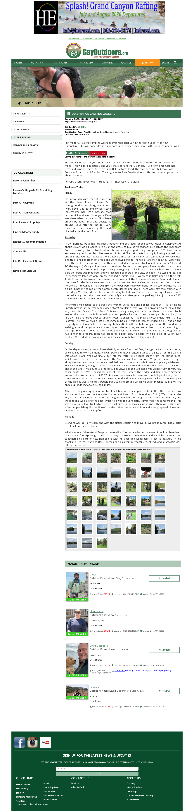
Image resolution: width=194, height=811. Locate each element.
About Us (126, 62)
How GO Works (50, 799)
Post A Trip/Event (23, 202)
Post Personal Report (53, 795)
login (165, 62)
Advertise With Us (79, 787)
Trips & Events (21, 113)
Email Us (75, 783)
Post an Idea (49, 791)
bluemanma (96, 611)
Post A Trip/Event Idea (26, 212)
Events (18, 62)
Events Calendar (23, 784)
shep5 (82, 126)
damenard (95, 687)
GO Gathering (21, 129)
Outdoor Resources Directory (140, 795)
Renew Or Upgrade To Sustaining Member (32, 192)
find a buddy (85, 62)
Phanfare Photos (23, 153)
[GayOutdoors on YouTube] (45, 743)
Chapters (107, 62)
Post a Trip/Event (51, 787)
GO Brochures (133, 799)
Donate (46, 783)
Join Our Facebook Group (27, 261)
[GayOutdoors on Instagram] (32, 743)
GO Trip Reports (22, 137)
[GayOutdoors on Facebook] (19, 743)
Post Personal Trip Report (28, 222)
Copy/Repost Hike (98, 153)
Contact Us (19, 251)
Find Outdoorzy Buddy (26, 232)
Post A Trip (36, 62)
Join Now (147, 62)
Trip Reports (60, 62)
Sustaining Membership (26, 796)
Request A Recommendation (29, 241)
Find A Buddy (22, 788)
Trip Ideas (18, 121)
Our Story (131, 783)
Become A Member (24, 180)
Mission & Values (134, 787)
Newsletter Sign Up (24, 270)
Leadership (131, 791)
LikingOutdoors (99, 645)
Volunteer (20, 801)
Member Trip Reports (25, 145)
